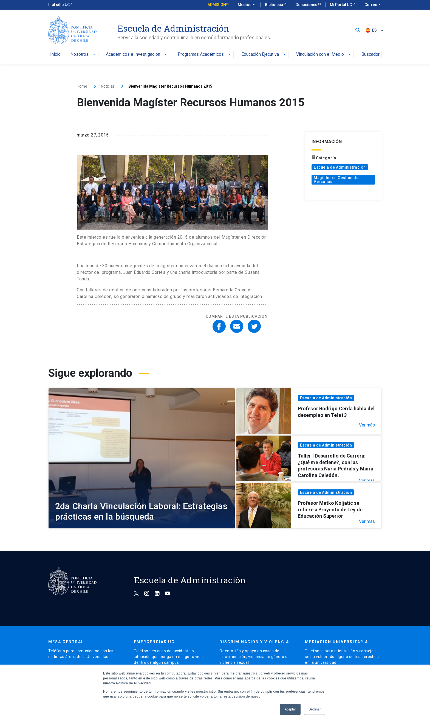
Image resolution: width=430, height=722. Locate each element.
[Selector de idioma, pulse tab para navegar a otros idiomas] (373, 30)
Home (82, 86)
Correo (373, 4)
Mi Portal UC (341, 4)
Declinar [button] (315, 709)
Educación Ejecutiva (264, 54)
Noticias (108, 86)
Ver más (367, 425)
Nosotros (83, 54)
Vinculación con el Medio (324, 54)
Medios (247, 4)
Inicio (55, 54)
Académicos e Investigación (137, 54)
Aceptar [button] (290, 709)
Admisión (217, 4)
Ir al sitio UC (59, 4)
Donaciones (307, 4)
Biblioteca (274, 4)
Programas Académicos (204, 54)
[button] (358, 30)
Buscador (370, 54)
